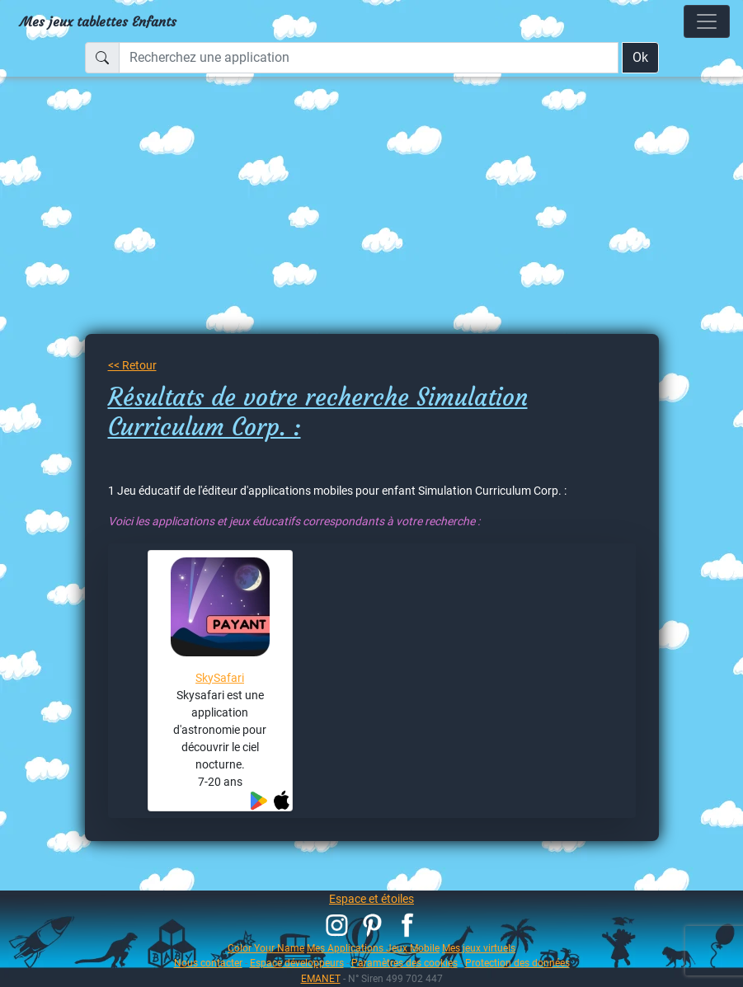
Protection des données (517, 962)
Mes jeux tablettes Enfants (98, 21)
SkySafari (219, 677)
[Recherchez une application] (368, 57)
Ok (640, 57)
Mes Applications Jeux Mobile (373, 948)
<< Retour (132, 365)
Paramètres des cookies (404, 962)
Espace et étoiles (371, 898)
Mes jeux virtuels (478, 948)
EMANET (321, 978)
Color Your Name (266, 948)
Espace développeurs (297, 962)
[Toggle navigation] (707, 21)
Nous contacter (208, 962)
